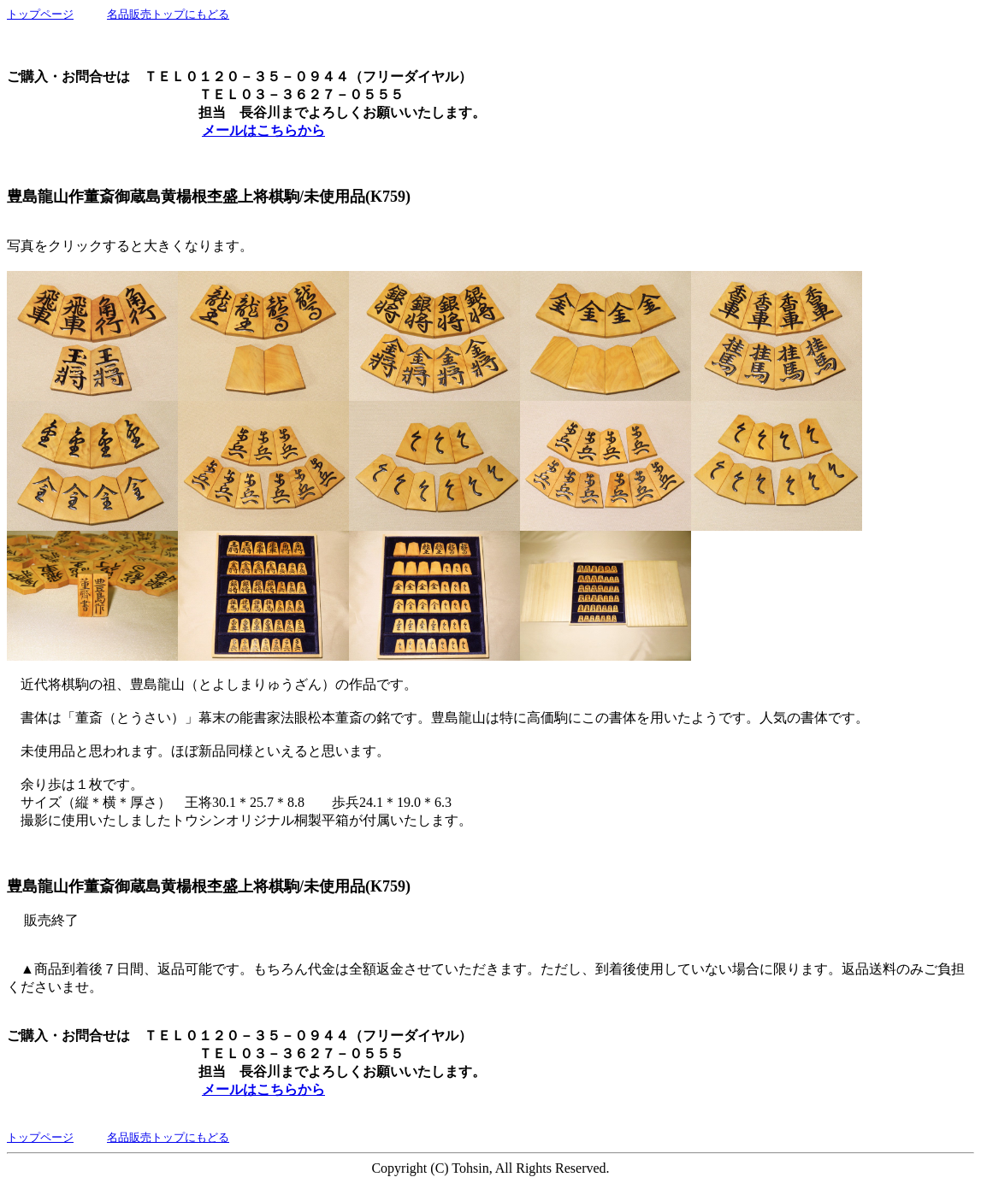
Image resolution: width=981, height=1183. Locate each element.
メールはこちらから (263, 130)
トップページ (40, 14)
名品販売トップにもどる (168, 14)
